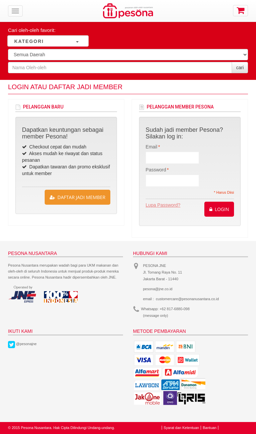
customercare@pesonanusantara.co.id (187, 299)
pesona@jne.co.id (157, 289)
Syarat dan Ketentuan (181, 428)
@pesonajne (26, 344)
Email (151, 146)
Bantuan (209, 428)
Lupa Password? (163, 205)
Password (156, 169)
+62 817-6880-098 (175, 309)
